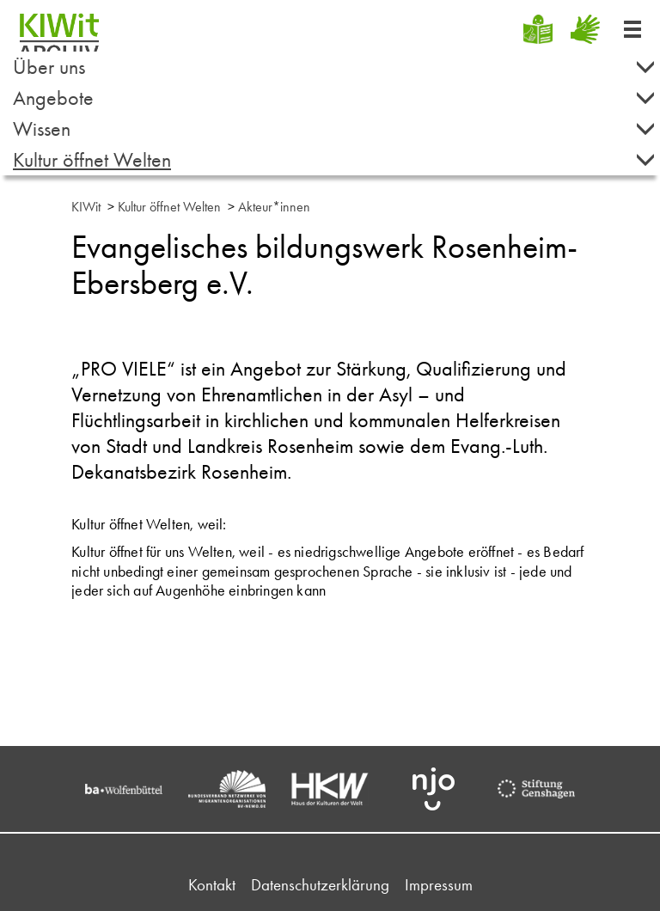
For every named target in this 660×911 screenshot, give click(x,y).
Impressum (439, 885)
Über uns (334, 66)
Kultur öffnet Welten (334, 159)
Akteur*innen (274, 207)
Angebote (334, 97)
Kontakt (211, 885)
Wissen (334, 128)
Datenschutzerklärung (320, 885)
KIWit (86, 207)
